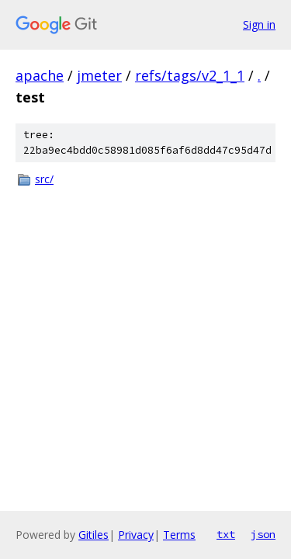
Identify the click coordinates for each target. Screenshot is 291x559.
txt (226, 534)
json (263, 534)
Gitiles (93, 534)
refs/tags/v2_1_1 (189, 75)
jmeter (99, 75)
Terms (179, 534)
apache (40, 75)
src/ (44, 179)
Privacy (136, 534)
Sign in (259, 24)
